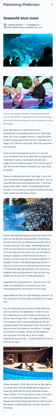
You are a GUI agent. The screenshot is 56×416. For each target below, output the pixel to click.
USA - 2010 (38, 27)
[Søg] (52, 4)
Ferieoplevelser (18, 27)
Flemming (30, 27)
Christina (7, 27)
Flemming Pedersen (21, 4)
